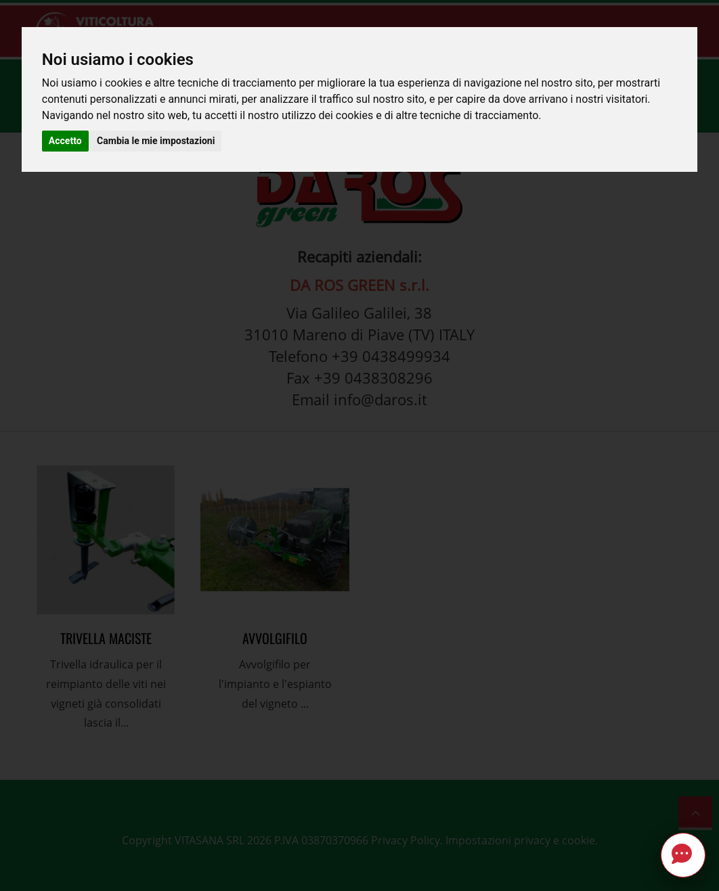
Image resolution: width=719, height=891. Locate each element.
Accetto (65, 140)
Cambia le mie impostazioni (156, 140)
